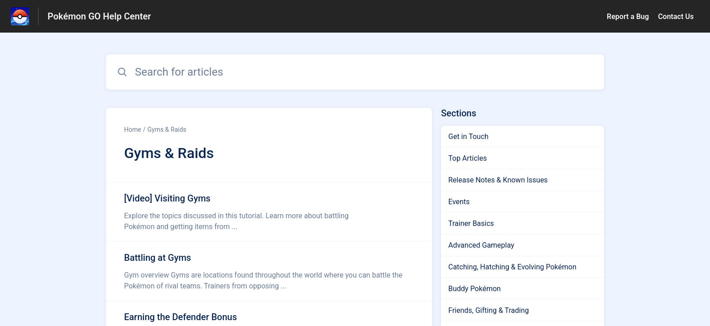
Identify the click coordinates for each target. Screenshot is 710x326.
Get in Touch (468, 136)
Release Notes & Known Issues (498, 180)
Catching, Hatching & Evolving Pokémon (512, 267)
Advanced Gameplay (481, 245)
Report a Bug (628, 16)
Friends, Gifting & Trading (488, 310)
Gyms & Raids (166, 129)
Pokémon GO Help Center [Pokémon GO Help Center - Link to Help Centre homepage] (99, 16)
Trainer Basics (471, 223)
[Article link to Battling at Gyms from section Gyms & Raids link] (269, 271)
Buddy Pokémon (474, 288)
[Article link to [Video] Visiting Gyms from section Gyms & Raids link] (269, 212)
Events (459, 201)
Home (132, 129)
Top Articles (467, 158)
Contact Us (676, 16)
